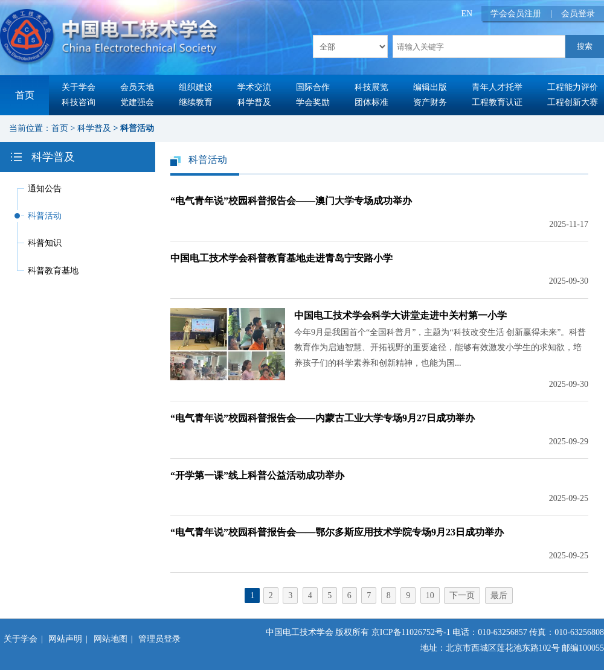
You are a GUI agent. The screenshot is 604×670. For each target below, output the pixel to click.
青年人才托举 (497, 87)
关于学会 (78, 87)
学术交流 (254, 87)
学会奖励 (313, 102)
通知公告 (45, 188)
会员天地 (137, 87)
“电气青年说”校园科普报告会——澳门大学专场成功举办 (291, 201)
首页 (24, 95)
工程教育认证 (497, 102)
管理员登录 (159, 638)
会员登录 (578, 13)
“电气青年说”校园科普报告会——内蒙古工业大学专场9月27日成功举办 (322, 418)
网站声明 (65, 638)
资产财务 (430, 102)
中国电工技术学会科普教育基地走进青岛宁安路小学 (281, 258)
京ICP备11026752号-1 (411, 632)
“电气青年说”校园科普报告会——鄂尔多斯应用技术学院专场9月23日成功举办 (337, 532)
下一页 (462, 595)
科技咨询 (78, 102)
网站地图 (110, 638)
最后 (498, 595)
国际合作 (313, 87)
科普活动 (137, 128)
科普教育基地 (53, 270)
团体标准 (371, 102)
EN (467, 13)
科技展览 (371, 87)
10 (430, 595)
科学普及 (254, 102)
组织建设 (196, 87)
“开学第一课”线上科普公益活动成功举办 (257, 475)
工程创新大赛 (572, 102)
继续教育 (196, 102)
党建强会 (137, 102)
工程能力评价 (572, 87)
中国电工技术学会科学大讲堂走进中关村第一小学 (400, 315)
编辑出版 (430, 87)
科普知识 (45, 242)
